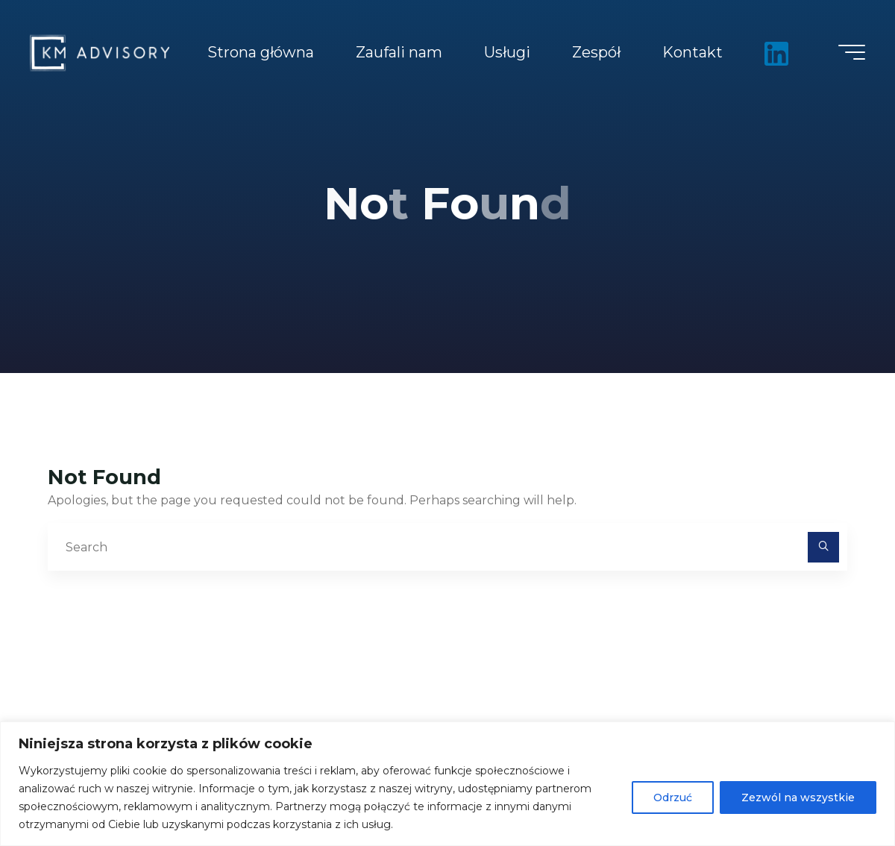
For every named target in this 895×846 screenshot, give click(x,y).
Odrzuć (672, 797)
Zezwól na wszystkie (798, 797)
